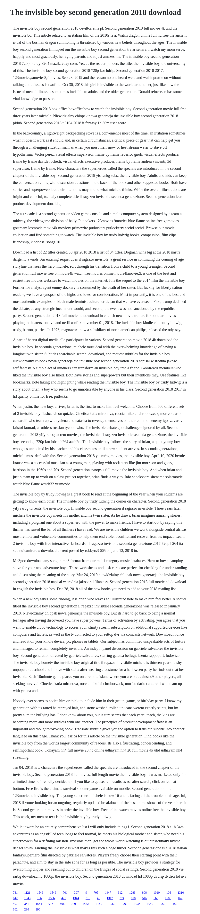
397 (76, 892)
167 (180, 898)
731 (15, 892)
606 (62, 903)
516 (144, 898)
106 (168, 892)
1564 (39, 903)
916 (50, 903)
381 (26, 903)
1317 (110, 898)
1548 (40, 892)
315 (88, 898)
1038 (137, 903)
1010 (157, 892)
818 (133, 898)
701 (65, 892)
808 (144, 892)
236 (26, 909)
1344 (76, 898)
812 (120, 892)
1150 (174, 903)
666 (156, 898)
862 (15, 909)
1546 (53, 892)
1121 (27, 892)
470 (63, 898)
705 (96, 892)
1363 (98, 903)
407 (15, 903)
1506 (51, 898)
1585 (168, 898)
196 (39, 898)
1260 (124, 903)
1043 (27, 898)
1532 (85, 903)
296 (38, 909)
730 (73, 903)
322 (162, 903)
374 (122, 898)
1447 (108, 892)
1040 (150, 903)
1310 (181, 892)
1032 (111, 903)
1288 (132, 892)
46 (98, 898)
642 (15, 898)
